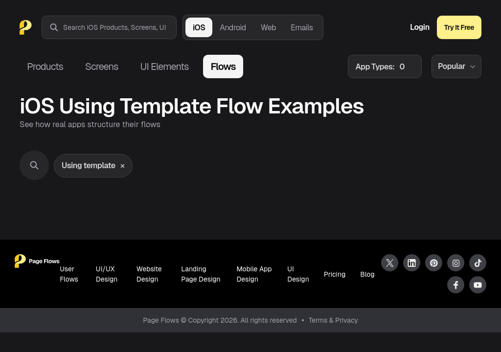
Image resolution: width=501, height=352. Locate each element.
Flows (222, 66)
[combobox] (119, 27)
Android (233, 27)
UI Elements (164, 66)
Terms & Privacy (333, 320)
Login (420, 27)
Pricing (334, 274)
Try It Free (459, 27)
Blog (367, 274)
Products (45, 66)
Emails (302, 27)
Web (268, 27)
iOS (199, 27)
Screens (101, 66)
